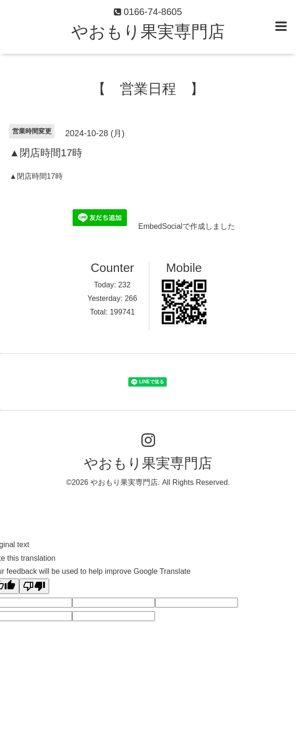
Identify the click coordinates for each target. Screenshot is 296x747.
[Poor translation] (34, 586)
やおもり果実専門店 (148, 31)
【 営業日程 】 (148, 88)
